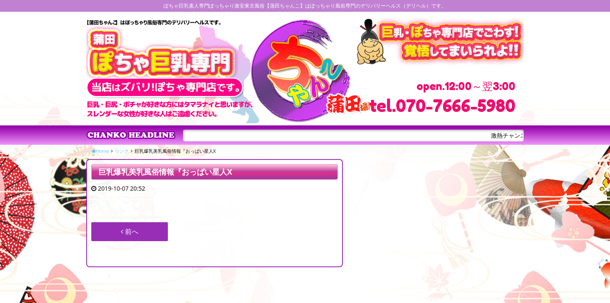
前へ (129, 231)
